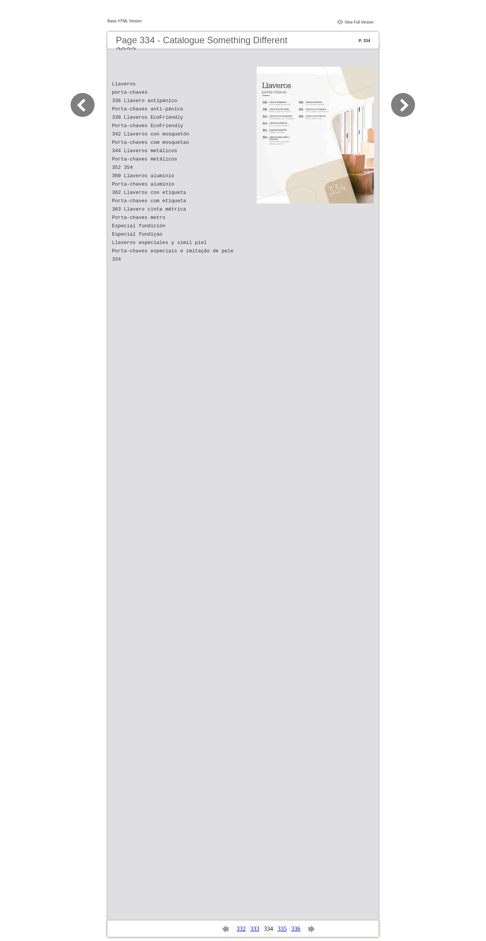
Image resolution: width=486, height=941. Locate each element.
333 (254, 928)
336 (295, 928)
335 (282, 928)
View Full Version (359, 22)
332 (241, 928)
